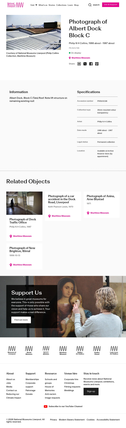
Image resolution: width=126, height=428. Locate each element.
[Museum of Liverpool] (12, 350)
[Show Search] (93, 5)
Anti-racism (50, 394)
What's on (43, 5)
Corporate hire (71, 379)
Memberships (32, 379)
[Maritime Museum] (63, 350)
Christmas (69, 383)
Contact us (11, 391)
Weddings (69, 391)
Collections (61, 5)
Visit (32, 5)
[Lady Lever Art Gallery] (114, 350)
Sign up (91, 391)
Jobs (8, 383)
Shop (76, 5)
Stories (52, 5)
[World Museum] (29, 350)
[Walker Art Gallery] (80, 350)
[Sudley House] (97, 350)
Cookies (91, 420)
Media (9, 387)
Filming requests (72, 387)
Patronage (30, 391)
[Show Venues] (36, 5)
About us (10, 379)
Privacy (53, 420)
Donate (29, 394)
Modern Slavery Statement (72, 420)
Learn (70, 5)
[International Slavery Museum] (46, 350)
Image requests (52, 398)
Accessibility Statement (108, 420)
